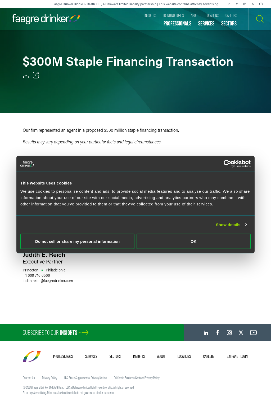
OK (194, 241)
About (161, 356)
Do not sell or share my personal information (77, 241)
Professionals (63, 356)
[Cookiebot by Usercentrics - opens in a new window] (227, 164)
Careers (208, 356)
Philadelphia (55, 269)
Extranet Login (237, 356)
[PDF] (26, 75)
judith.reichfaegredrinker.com (48, 280)
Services (91, 356)
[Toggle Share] (36, 75)
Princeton (30, 269)
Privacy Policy (49, 378)
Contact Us (29, 378)
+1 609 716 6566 (36, 275)
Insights (139, 356)
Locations (184, 356)
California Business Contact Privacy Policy (137, 378)
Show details (228, 224)
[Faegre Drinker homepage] (46, 19)
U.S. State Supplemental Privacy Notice (85, 378)
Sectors (115, 356)
